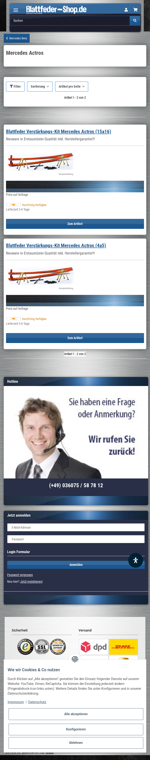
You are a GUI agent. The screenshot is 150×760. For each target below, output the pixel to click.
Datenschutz (37, 702)
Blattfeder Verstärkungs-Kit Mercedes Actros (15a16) (58, 131)
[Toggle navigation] (15, 8)
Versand (49, 752)
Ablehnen (76, 743)
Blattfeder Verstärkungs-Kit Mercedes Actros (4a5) (56, 245)
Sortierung (38, 86)
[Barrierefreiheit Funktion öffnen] (135, 560)
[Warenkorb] (135, 9)
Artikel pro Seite (70, 86)
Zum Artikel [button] (75, 224)
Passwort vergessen (20, 575)
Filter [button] (15, 86)
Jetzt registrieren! (31, 581)
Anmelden (76, 565)
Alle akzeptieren (76, 714)
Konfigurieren (76, 729)
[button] (126, 9)
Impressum (16, 702)
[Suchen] (70, 21)
